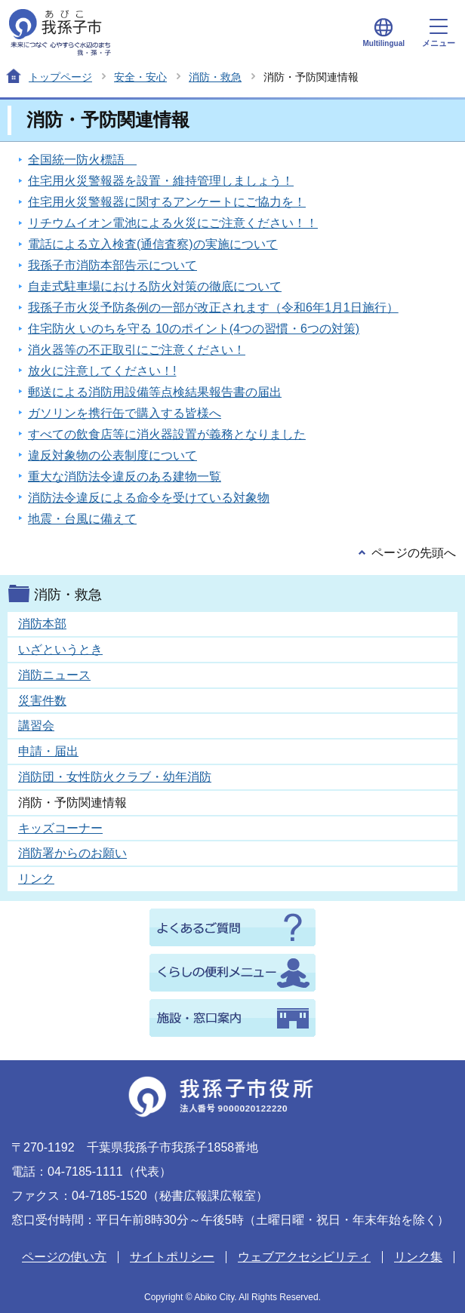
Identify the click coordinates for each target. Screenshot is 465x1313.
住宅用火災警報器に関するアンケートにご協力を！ (167, 201)
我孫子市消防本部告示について (112, 265)
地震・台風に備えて (82, 518)
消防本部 (42, 623)
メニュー (438, 33)
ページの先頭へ (413, 552)
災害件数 (42, 700)
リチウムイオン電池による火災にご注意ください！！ (173, 223)
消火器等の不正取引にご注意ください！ (136, 349)
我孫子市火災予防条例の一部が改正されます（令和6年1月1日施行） (213, 307)
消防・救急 (215, 77)
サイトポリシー (172, 1256)
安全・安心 (140, 77)
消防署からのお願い (72, 853)
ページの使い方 (64, 1256)
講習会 (36, 725)
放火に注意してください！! (102, 370)
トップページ (60, 77)
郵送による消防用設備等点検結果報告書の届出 (155, 392)
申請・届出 (48, 751)
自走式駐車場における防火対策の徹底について (155, 286)
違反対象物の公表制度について (112, 455)
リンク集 (418, 1256)
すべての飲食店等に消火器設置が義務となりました (167, 434)
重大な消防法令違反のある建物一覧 (124, 476)
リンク (36, 878)
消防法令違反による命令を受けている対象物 (148, 497)
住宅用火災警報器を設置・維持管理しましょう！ (161, 180)
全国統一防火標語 (82, 159)
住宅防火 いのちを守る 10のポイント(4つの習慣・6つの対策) (193, 328)
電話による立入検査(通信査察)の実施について (153, 244)
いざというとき (60, 649)
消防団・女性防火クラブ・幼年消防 (114, 776)
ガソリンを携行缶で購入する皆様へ (124, 413)
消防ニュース (54, 675)
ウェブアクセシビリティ (304, 1256)
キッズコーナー (60, 828)
